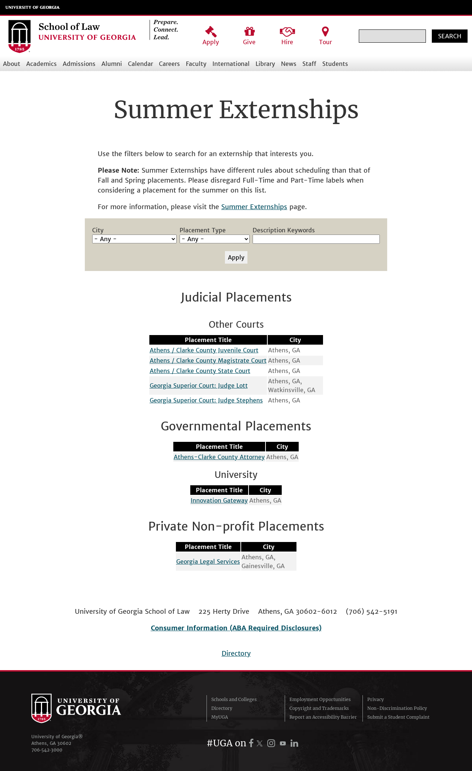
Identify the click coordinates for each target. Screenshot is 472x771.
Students (335, 63)
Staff (309, 63)
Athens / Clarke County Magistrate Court (208, 360)
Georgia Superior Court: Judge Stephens (206, 400)
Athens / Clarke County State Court (200, 370)
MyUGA (219, 717)
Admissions (79, 63)
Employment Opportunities (320, 699)
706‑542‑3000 (46, 750)
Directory (236, 653)
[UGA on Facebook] (252, 743)
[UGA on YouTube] (284, 743)
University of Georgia (33, 7)
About (11, 63)
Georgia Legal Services (208, 561)
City (98, 230)
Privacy (375, 699)
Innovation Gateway (219, 500)
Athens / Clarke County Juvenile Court (204, 350)
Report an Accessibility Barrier (323, 717)
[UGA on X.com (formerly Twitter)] (261, 743)
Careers (169, 63)
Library (265, 63)
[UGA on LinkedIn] (294, 743)
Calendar (140, 63)
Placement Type (203, 230)
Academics (41, 63)
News (288, 63)
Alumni (111, 63)
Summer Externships (254, 207)
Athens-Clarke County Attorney (219, 457)
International (231, 63)
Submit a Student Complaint (398, 717)
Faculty (196, 63)
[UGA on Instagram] (272, 743)
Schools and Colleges (234, 699)
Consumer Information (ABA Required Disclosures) (236, 628)
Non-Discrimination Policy (397, 708)
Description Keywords (284, 230)
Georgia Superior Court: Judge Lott (199, 385)
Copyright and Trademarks (319, 708)
